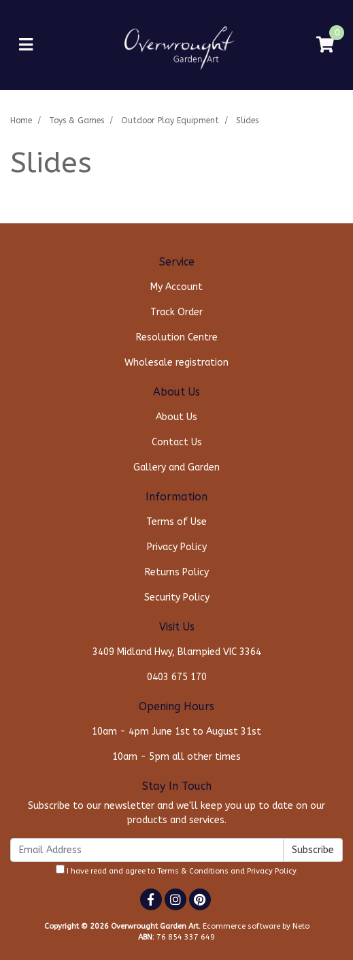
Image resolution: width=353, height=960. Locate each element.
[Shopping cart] (325, 45)
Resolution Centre (177, 337)
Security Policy (176, 597)
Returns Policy (177, 572)
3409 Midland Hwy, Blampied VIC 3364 (177, 652)
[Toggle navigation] (25, 45)
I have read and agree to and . (177, 870)
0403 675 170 (177, 677)
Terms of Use (176, 522)
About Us (176, 417)
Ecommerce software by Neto (256, 926)
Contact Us (177, 442)
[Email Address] (147, 850)
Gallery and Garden (176, 467)
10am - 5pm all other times (176, 757)
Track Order (176, 312)
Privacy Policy (177, 547)
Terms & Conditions (193, 871)
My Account (176, 287)
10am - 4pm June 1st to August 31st (176, 731)
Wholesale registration (176, 362)
